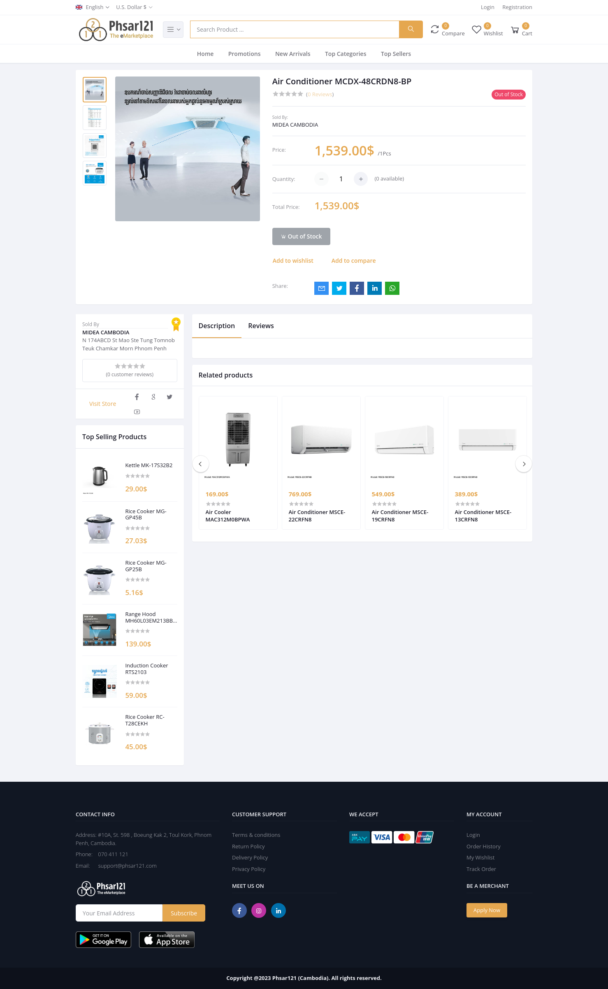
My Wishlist (480, 857)
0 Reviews (320, 94)
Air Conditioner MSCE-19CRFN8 (400, 515)
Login (487, 7)
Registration (517, 7)
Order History (483, 846)
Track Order (481, 869)
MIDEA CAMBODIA (295, 124)
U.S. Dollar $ (131, 7)
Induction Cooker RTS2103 (146, 668)
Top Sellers (396, 54)
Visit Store (102, 404)
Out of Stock (301, 236)
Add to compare (354, 260)
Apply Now (486, 910)
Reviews (261, 325)
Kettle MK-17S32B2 (148, 465)
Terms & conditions (256, 834)
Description (217, 325)
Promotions (244, 54)
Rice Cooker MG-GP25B (145, 566)
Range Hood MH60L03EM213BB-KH (149, 617)
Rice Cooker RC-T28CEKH (144, 720)
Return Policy (248, 846)
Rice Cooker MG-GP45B (145, 514)
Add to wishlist (293, 260)
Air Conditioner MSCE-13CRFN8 (483, 515)
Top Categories (346, 54)
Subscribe (184, 913)
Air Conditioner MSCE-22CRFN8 (317, 515)
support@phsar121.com (124, 865)
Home (205, 54)
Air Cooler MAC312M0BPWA (228, 515)
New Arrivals (293, 54)
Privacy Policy (248, 869)
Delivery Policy (250, 857)
